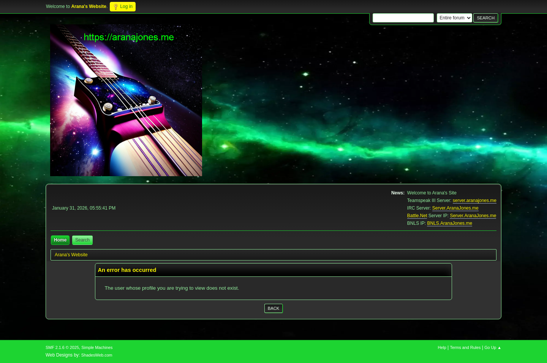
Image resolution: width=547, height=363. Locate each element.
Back (273, 308)
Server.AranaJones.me (455, 208)
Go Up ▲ (492, 347)
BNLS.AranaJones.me (449, 223)
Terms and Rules (465, 347)
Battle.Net (417, 215)
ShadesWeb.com (96, 355)
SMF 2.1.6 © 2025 (62, 347)
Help (442, 347)
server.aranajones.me (474, 200)
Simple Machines (96, 347)
